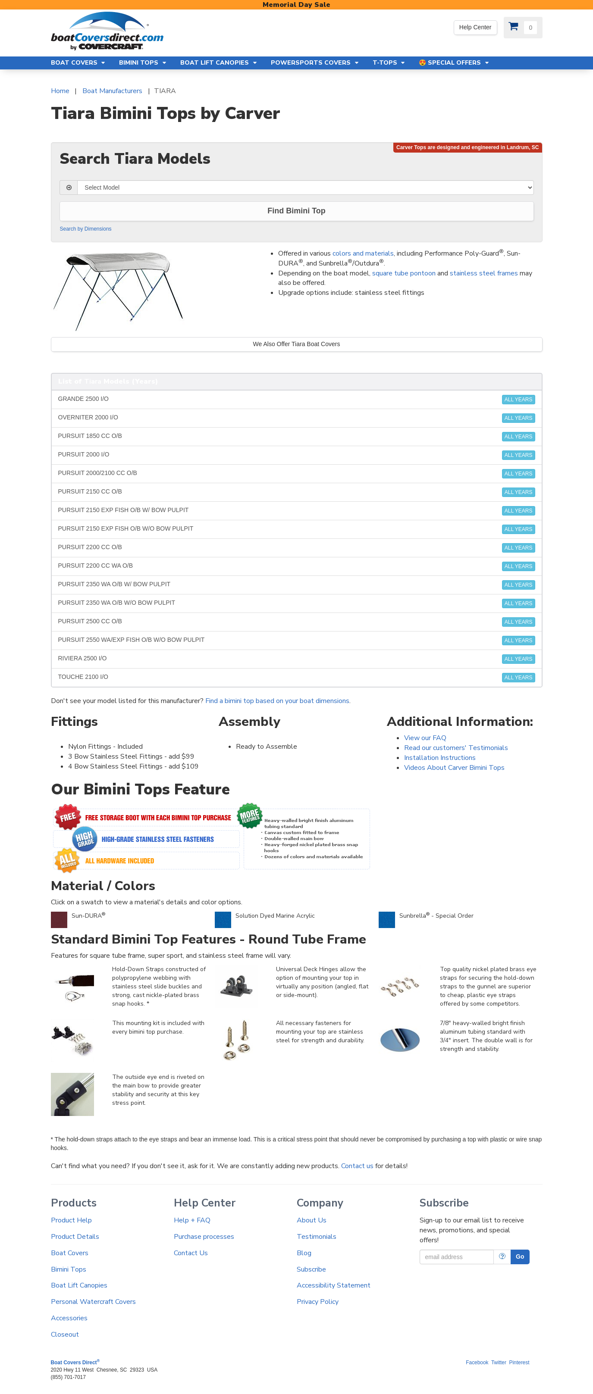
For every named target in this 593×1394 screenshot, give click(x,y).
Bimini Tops (68, 1269)
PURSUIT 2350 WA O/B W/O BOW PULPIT (296, 603)
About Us (311, 1220)
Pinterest (519, 1363)
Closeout (65, 1334)
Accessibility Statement (333, 1285)
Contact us (357, 1166)
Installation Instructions (440, 758)
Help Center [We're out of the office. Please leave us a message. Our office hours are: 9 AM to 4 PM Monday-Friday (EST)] (475, 27)
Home (60, 91)
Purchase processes (204, 1236)
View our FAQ (425, 738)
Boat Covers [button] (79, 63)
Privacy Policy (318, 1301)
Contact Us (191, 1253)
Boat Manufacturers (112, 91)
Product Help (71, 1220)
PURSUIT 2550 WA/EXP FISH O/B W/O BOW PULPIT (296, 640)
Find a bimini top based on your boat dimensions (277, 701)
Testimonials (316, 1236)
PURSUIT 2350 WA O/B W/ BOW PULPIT (296, 585)
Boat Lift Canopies (79, 1285)
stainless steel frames (484, 273)
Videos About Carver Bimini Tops (454, 767)
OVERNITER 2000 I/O (296, 418)
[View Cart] (523, 27)
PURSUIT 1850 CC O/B (296, 436)
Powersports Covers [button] (315, 63)
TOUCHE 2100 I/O (296, 677)
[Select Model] (305, 187)
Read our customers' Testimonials (456, 748)
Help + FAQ (192, 1220)
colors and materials (363, 253)
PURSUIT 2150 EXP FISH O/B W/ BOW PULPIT (296, 511)
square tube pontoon (404, 273)
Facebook (477, 1363)
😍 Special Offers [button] (454, 63)
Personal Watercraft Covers (93, 1301)
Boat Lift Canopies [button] (219, 63)
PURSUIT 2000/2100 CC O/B (296, 473)
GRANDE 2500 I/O (296, 399)
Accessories (69, 1318)
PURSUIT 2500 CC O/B (296, 622)
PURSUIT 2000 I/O (296, 455)
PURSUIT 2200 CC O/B (296, 548)
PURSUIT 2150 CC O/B (296, 492)
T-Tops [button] (389, 63)
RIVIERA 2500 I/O (296, 659)
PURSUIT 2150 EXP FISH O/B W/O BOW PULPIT (296, 529)
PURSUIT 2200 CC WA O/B (296, 566)
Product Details (75, 1236)
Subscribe (311, 1269)
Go (520, 1256)
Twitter (498, 1363)
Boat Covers (69, 1253)
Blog (304, 1253)
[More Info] (502, 1257)
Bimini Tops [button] (143, 63)
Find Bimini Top (296, 210)
